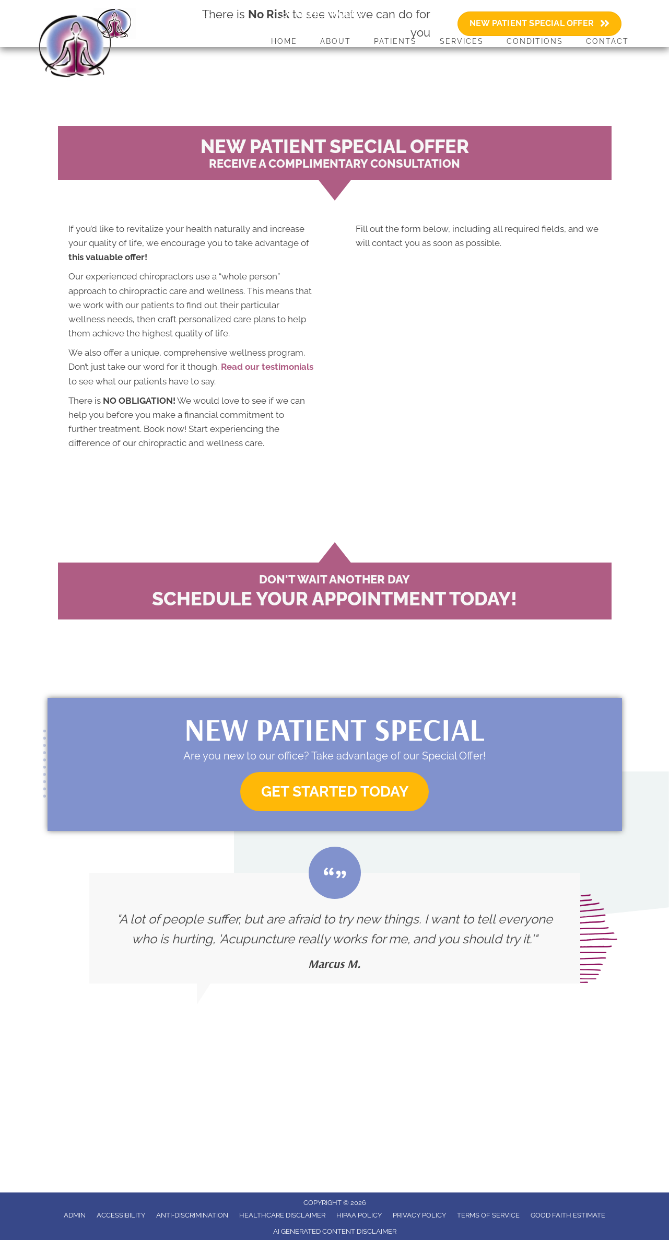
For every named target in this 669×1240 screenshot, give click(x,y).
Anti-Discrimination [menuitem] (192, 1216)
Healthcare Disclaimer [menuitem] (282, 1216)
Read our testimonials (267, 366)
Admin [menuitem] (75, 1216)
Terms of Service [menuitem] (488, 1216)
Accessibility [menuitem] (121, 1216)
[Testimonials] (334, 928)
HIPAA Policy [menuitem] (359, 1216)
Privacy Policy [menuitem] (419, 1216)
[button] (334, 791)
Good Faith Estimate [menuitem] (568, 1216)
